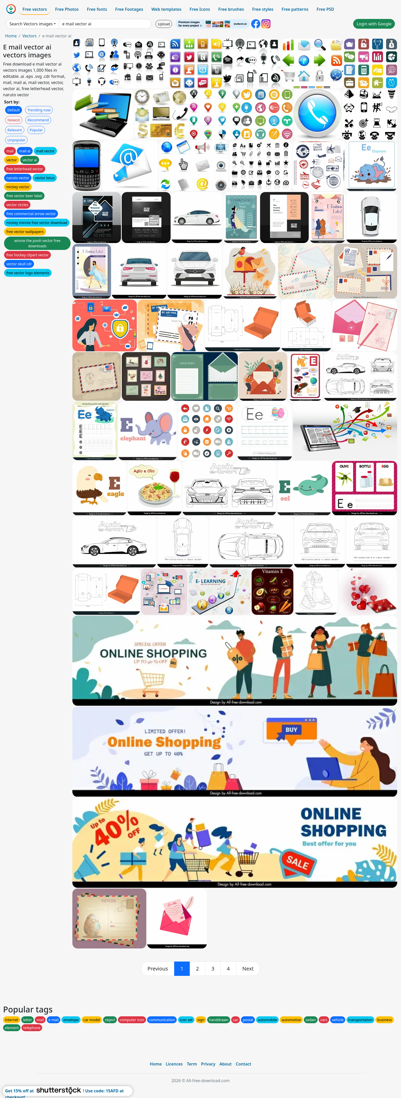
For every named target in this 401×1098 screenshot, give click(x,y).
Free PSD (325, 9)
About (225, 1064)
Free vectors (35, 9)
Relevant (14, 130)
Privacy (208, 1064)
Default (13, 110)
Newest (13, 120)
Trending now (38, 110)
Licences (174, 1064)
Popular (36, 130)
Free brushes (231, 9)
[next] (248, 969)
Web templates (166, 9)
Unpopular (16, 140)
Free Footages (129, 9)
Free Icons (200, 9)
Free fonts (97, 9)
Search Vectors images (31, 24)
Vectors (29, 36)
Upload (164, 24)
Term (192, 1064)
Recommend (38, 120)
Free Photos (67, 9)
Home (11, 36)
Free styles (262, 9)
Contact (243, 1064)
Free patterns (295, 9)
